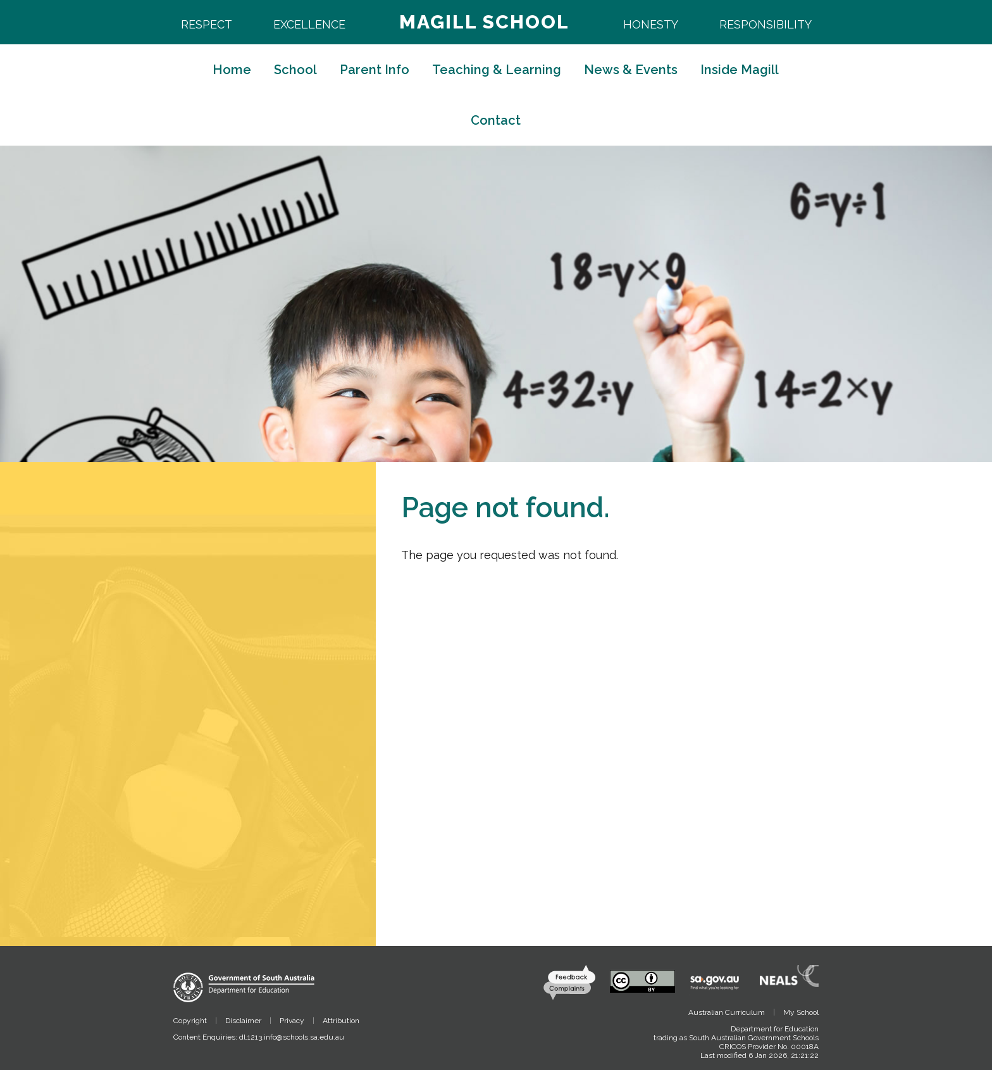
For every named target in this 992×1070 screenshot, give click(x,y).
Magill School (484, 22)
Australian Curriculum (726, 1012)
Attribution (341, 1020)
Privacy (292, 1020)
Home (232, 69)
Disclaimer (243, 1020)
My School (801, 1012)
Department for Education (775, 1028)
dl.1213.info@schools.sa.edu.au (291, 1037)
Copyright (190, 1020)
